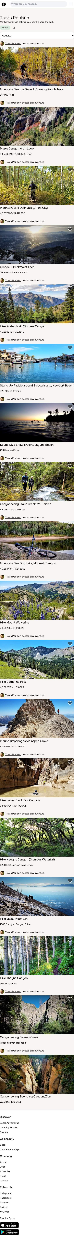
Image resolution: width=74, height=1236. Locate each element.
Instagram (5, 1193)
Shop (3, 1144)
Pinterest (5, 1202)
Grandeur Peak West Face (17, 267)
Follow (5, 27)
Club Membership (9, 1149)
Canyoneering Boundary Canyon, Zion (25, 1096)
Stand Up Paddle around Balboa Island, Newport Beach (36, 385)
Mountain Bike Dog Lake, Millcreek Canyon (28, 563)
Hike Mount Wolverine (14, 622)
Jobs (2, 1166)
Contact (4, 1180)
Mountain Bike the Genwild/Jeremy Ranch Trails (31, 89)
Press (3, 1175)
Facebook (5, 1197)
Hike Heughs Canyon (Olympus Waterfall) (27, 859)
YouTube (4, 1211)
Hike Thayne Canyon (14, 978)
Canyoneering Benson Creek (19, 1037)
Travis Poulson (13, 43)
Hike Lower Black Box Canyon (20, 800)
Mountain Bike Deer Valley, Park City (24, 208)
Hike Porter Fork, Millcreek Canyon (23, 326)
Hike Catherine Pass (13, 682)
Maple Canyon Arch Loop (17, 148)
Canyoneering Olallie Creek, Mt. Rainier (25, 504)
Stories (4, 1132)
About (3, 1162)
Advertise (5, 1171)
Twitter (4, 1207)
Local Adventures (9, 1122)
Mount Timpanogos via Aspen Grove (24, 741)
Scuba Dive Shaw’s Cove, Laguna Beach (27, 445)
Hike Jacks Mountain (14, 919)
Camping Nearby (9, 1127)
